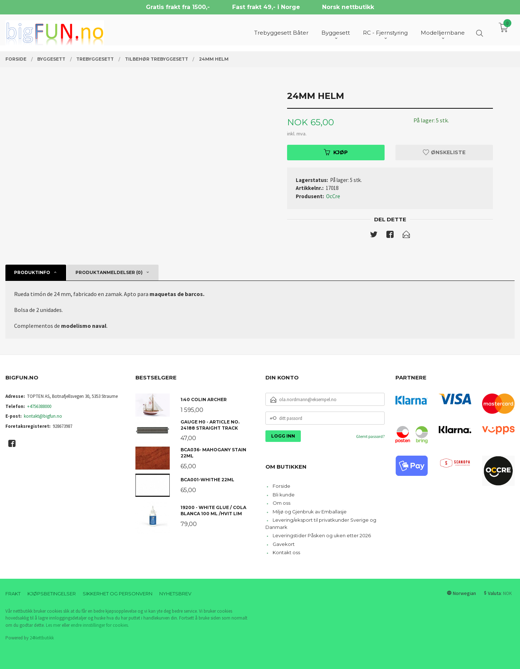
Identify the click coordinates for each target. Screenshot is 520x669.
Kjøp (336, 152)
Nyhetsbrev (175, 593)
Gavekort (284, 544)
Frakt (13, 593)
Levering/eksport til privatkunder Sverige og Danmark (320, 523)
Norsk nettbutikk (348, 7)
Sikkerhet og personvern (117, 593)
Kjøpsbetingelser (51, 593)
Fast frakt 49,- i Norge (266, 7)
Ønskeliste (444, 152)
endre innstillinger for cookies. (100, 625)
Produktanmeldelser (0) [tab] (109, 272)
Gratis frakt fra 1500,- (178, 7)
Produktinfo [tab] (32, 272)
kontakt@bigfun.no (43, 416)
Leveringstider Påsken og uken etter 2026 (322, 535)
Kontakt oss (286, 552)
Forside (281, 486)
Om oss (281, 503)
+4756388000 (39, 406)
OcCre (333, 196)
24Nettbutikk (42, 638)
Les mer (53, 625)
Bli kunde (284, 495)
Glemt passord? (370, 436)
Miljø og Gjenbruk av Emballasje (310, 511)
